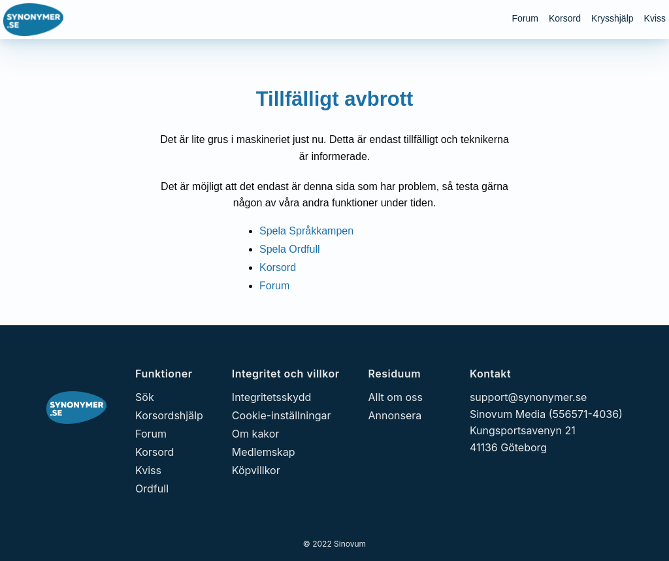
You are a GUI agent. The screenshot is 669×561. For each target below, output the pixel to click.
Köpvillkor (256, 470)
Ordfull (152, 488)
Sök (144, 397)
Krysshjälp (612, 18)
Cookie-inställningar (281, 415)
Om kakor (256, 433)
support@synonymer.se (528, 397)
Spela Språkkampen (306, 230)
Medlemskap (263, 451)
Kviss (655, 18)
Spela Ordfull (289, 249)
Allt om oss (395, 397)
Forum (525, 18)
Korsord (565, 18)
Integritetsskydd (271, 397)
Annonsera (395, 415)
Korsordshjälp (169, 415)
